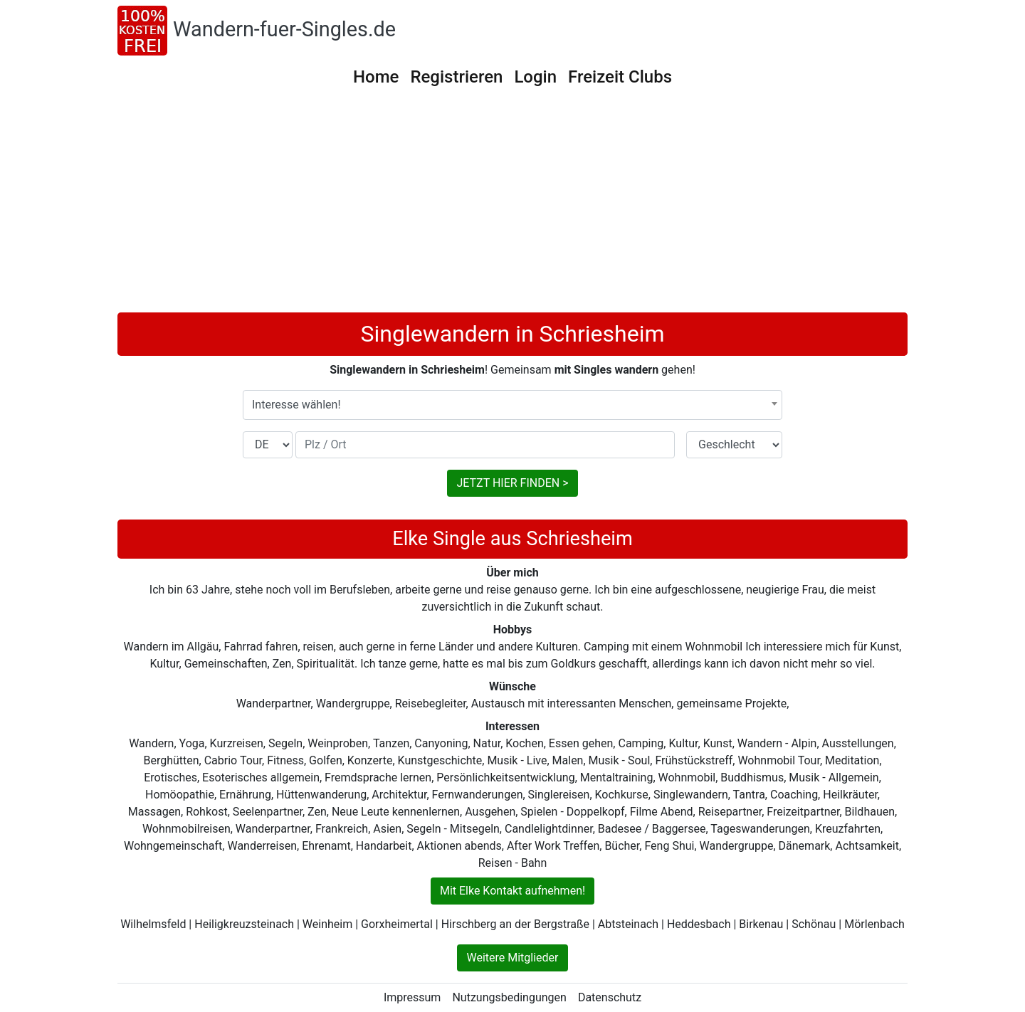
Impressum (412, 997)
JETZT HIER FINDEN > (512, 483)
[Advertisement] (512, 205)
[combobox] (512, 405)
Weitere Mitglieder (512, 957)
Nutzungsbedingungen (509, 997)
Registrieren (456, 77)
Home (376, 77)
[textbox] (512, 405)
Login (535, 77)
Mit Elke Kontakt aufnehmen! (512, 890)
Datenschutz (609, 997)
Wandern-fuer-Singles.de (284, 29)
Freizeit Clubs (620, 77)
